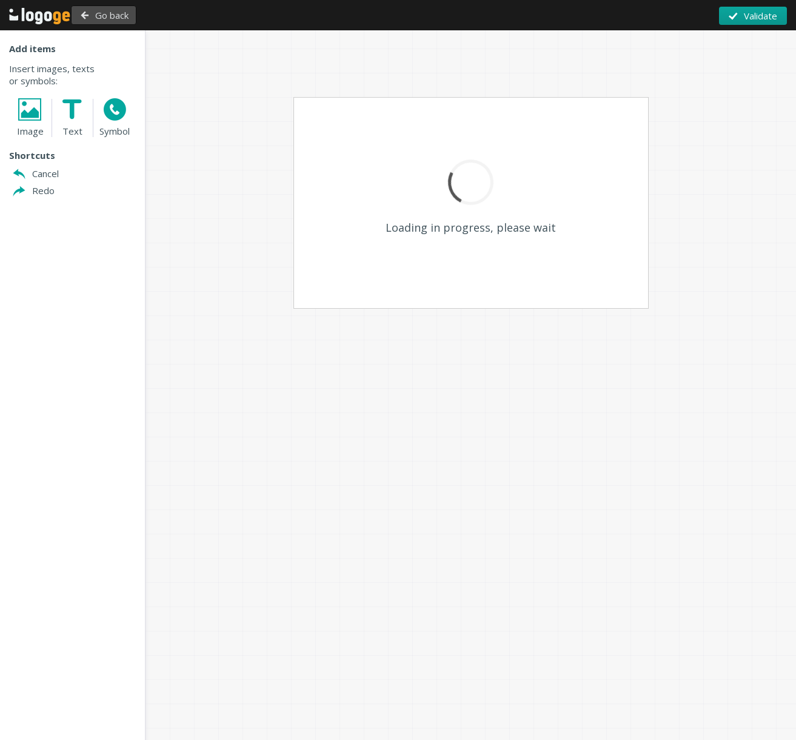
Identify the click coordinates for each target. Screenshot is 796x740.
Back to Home (51, 15)
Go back (144, 15)
